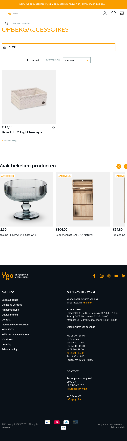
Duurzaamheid (10, 314)
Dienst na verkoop (12, 304)
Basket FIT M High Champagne (22, 132)
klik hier (87, 302)
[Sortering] (77, 60)
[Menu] (3, 13)
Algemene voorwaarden (15, 324)
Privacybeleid (118, 427)
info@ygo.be (74, 399)
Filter (9, 47)
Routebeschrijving (77, 388)
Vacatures (7, 339)
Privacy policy (9, 349)
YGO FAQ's (8, 329)
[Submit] (6, 23)
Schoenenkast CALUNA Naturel (74, 234)
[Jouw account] (104, 13)
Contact (6, 319)
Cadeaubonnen (10, 299)
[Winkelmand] (121, 13)
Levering (6, 344)
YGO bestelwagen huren (15, 334)
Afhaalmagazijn (10, 309)
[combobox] (63, 23)
